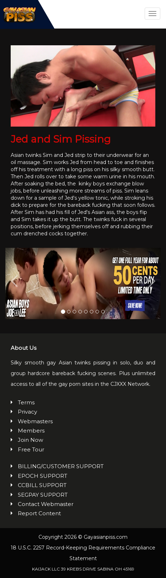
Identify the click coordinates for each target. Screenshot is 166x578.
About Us (23, 347)
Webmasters (35, 421)
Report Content (39, 513)
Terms (26, 402)
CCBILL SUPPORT (42, 485)
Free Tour (31, 449)
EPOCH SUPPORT (42, 475)
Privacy (27, 411)
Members (31, 430)
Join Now (30, 439)
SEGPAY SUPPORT (43, 494)
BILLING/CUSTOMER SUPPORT (61, 466)
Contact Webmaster (45, 504)
